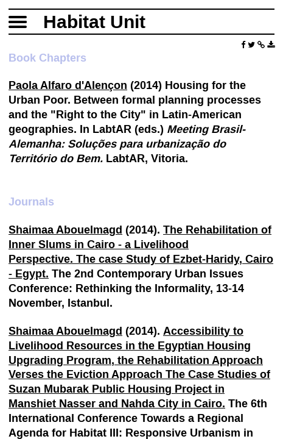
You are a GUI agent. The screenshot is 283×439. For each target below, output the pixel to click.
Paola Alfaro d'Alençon (68, 85)
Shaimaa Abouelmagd (65, 229)
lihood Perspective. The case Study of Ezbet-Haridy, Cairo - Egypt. (141, 259)
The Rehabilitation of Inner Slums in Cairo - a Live (140, 237)
